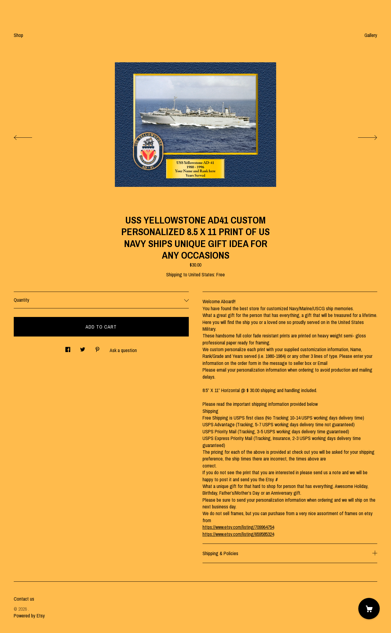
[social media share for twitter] (82, 348)
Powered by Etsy (29, 615)
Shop (18, 35)
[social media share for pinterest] (97, 348)
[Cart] (369, 608)
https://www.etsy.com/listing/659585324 (238, 534)
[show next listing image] (362, 136)
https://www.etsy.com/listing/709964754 (238, 527)
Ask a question (123, 350)
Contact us (24, 598)
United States (201, 274)
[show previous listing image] (29, 136)
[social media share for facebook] (67, 348)
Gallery (370, 35)
